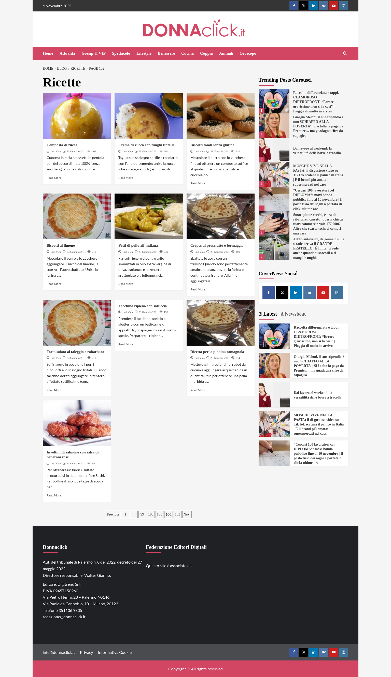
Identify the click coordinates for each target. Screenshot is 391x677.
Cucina (187, 53)
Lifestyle (143, 53)
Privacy (86, 652)
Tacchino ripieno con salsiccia (142, 306)
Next (187, 514)
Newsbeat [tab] (295, 314)
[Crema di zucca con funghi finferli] (149, 116)
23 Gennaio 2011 (76, 151)
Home (48, 53)
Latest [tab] (269, 314)
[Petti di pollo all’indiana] (149, 216)
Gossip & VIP (93, 53)
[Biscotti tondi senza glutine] (221, 116)
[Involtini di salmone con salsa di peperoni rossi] (77, 423)
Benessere (166, 53)
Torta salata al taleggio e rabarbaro (75, 352)
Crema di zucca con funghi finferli (146, 145)
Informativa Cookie (115, 652)
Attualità (67, 53)
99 (142, 514)
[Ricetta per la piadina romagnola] (221, 323)
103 (177, 514)
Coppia (206, 53)
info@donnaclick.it (59, 652)
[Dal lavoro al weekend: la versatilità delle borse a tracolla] (274, 150)
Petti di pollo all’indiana (138, 245)
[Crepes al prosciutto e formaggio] (221, 216)
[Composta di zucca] (77, 116)
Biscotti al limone (61, 245)
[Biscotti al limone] (77, 216)
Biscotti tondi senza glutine (212, 145)
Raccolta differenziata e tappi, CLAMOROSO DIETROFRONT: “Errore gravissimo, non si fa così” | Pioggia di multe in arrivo (316, 102)
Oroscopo (248, 53)
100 (150, 514)
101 (159, 514)
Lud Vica (56, 151)
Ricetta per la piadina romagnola (217, 352)
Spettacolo (121, 53)
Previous (113, 514)
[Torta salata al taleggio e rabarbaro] (77, 323)
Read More (54, 178)
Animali (226, 53)
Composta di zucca (62, 145)
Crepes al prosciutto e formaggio (217, 245)
